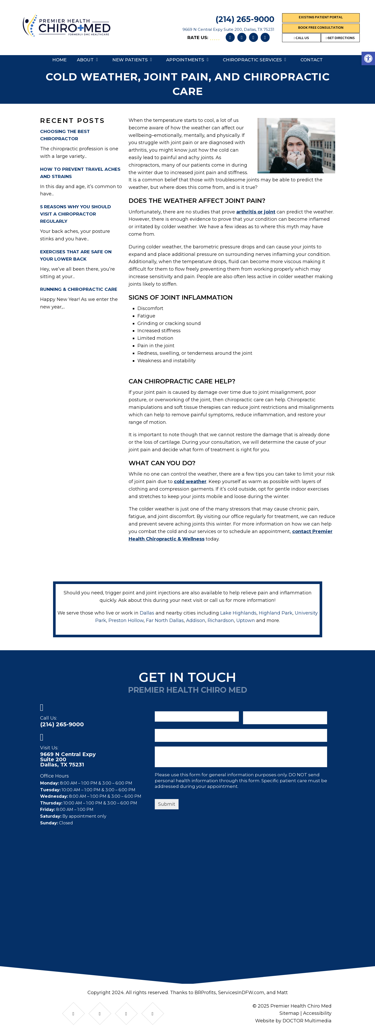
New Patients (130, 59)
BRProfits (205, 992)
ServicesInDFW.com (241, 992)
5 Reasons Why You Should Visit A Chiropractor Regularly (75, 214)
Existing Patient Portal (321, 17)
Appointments (185, 59)
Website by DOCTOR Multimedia (293, 1021)
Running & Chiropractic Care (78, 289)
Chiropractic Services (252, 59)
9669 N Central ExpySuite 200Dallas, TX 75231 (68, 759)
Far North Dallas (165, 620)
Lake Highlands (238, 613)
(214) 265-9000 (245, 19)
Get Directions (340, 38)
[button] (368, 58)
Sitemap (289, 1013)
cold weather (190, 481)
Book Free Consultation (321, 28)
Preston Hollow (126, 620)
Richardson (221, 620)
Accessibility (317, 1013)
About (85, 59)
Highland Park (275, 613)
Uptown (245, 620)
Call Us (301, 38)
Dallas (147, 613)
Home (59, 59)
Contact (311, 59)
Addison (195, 620)
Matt (282, 992)
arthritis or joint (255, 212)
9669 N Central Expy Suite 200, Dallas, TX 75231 (228, 29)
